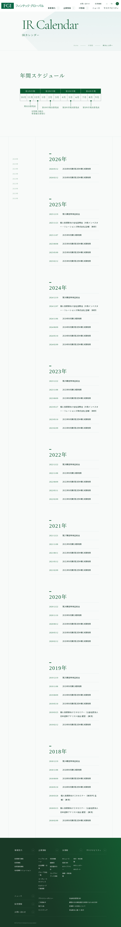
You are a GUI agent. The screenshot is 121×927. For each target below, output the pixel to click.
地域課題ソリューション (22, 870)
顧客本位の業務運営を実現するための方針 (83, 902)
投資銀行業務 (18, 859)
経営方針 (65, 863)
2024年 (15, 169)
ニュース (24, 896)
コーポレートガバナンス (42, 880)
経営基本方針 (53, 867)
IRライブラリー (66, 867)
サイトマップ (42, 910)
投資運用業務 (18, 866)
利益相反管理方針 (75, 898)
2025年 (15, 164)
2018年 (15, 198)
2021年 (15, 183)
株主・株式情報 (78, 860)
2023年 (15, 174)
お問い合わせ (85, 3)
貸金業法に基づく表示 (76, 910)
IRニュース (65, 859)
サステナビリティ (96, 850)
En (112, 4)
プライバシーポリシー (45, 898)
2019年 (15, 193)
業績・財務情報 (66, 874)
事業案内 (24, 850)
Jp (107, 4)
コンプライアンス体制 (53, 874)
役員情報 (53, 859)
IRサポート (77, 869)
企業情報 (48, 850)
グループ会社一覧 (42, 873)
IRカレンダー (78, 865)
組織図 (52, 863)
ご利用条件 (42, 902)
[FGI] (22, 6)
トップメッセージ (42, 860)
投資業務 (17, 863)
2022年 (15, 179)
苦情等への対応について (77, 906)
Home (76, 45)
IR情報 (90, 45)
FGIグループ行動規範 (42, 887)
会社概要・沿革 (42, 866)
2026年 (15, 159)
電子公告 (41, 906)
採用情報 (98, 3)
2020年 (15, 188)
